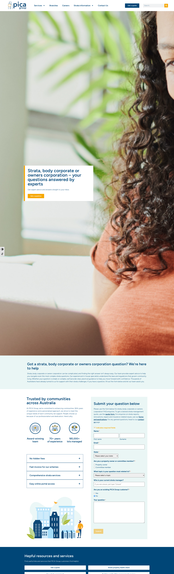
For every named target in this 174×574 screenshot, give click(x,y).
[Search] (166, 5)
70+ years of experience (54, 440)
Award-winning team (35, 440)
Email (96, 443)
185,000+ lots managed (74, 440)
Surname (123, 439)
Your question (100, 500)
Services (39, 5)
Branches (53, 5)
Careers (65, 5)
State (96, 452)
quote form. (110, 414)
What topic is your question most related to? (112, 471)
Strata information (83, 5)
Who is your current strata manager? (109, 480)
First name (97, 439)
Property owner (101, 464)
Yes (97, 493)
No (97, 496)
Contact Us (103, 5)
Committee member (103, 467)
